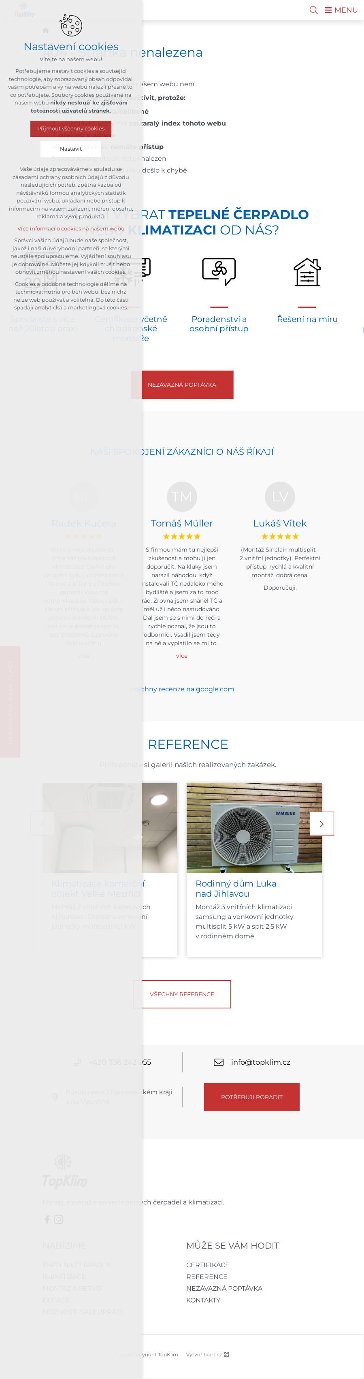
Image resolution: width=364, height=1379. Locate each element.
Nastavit (71, 149)
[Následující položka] (322, 824)
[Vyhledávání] (314, 10)
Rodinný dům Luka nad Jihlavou (236, 889)
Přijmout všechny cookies (70, 129)
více (181, 655)
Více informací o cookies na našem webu (71, 229)
